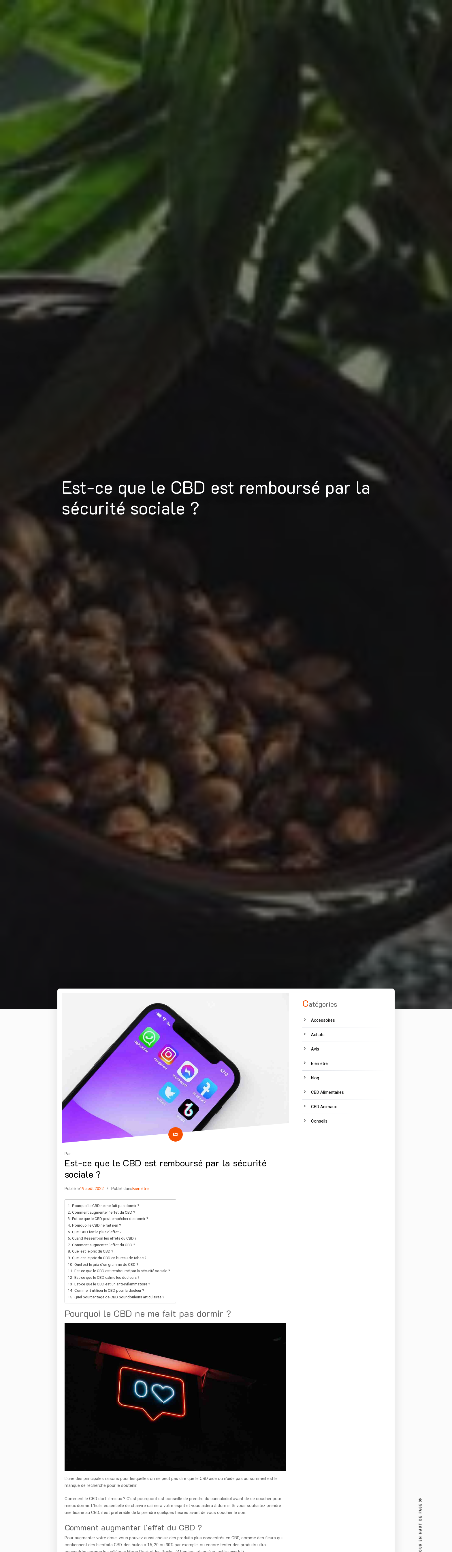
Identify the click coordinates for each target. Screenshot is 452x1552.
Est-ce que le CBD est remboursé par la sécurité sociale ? (122, 1271)
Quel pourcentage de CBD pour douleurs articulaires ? (119, 1297)
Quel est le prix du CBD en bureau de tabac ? (109, 1258)
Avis (315, 1049)
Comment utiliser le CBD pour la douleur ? (109, 1290)
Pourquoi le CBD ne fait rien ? (96, 1225)
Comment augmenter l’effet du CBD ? (103, 1212)
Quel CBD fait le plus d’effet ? (97, 1232)
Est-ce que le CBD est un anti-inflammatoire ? (112, 1284)
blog (315, 1077)
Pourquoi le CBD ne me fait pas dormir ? (105, 1206)
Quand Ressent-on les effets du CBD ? (104, 1238)
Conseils (319, 1121)
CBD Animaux (324, 1106)
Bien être (140, 1188)
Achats (318, 1034)
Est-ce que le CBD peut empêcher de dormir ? (110, 1219)
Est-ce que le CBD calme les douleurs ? (107, 1277)
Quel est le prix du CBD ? (92, 1251)
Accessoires (323, 1020)
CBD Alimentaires (327, 1092)
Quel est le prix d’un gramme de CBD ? (106, 1264)
